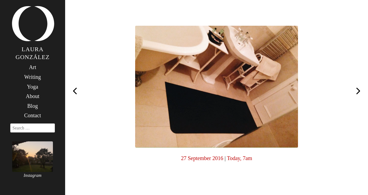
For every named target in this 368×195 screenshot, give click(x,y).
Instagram (33, 175)
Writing (32, 77)
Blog (32, 106)
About (32, 96)
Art (32, 67)
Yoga (32, 87)
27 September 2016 (202, 158)
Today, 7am (239, 158)
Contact (32, 115)
